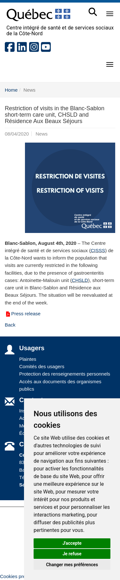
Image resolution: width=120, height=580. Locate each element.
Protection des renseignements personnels (64, 374)
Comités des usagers (41, 366)
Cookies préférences (22, 576)
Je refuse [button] (71, 553)
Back (10, 324)
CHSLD (80, 280)
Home (11, 90)
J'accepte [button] (72, 543)
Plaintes (27, 359)
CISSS (98, 250)
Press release (23, 313)
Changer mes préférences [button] (72, 564)
